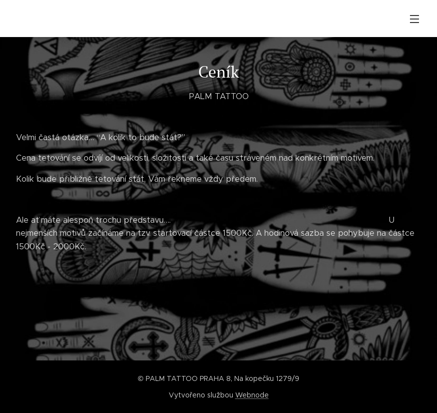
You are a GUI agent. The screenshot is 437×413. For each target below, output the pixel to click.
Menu (414, 19)
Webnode (252, 394)
